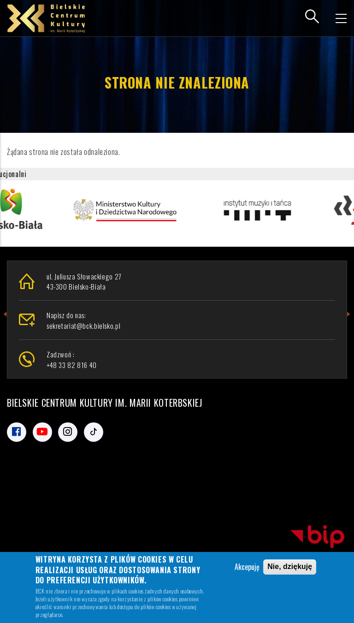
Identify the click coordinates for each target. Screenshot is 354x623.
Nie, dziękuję (289, 568)
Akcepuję (247, 568)
